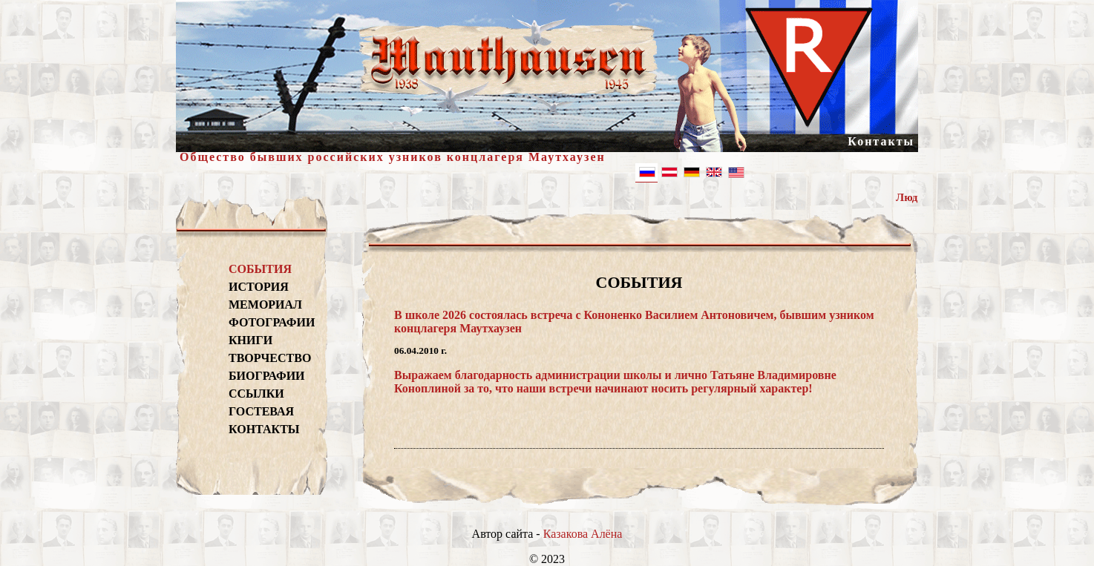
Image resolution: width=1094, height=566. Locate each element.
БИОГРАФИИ (267, 375)
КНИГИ (250, 340)
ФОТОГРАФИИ (270, 322)
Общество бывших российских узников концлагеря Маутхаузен (393, 157)
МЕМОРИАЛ (265, 304)
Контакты (881, 141)
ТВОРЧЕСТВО (270, 358)
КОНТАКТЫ (264, 429)
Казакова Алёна (583, 533)
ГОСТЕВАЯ (261, 411)
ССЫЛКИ (256, 393)
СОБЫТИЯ (260, 269)
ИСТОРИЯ (259, 286)
